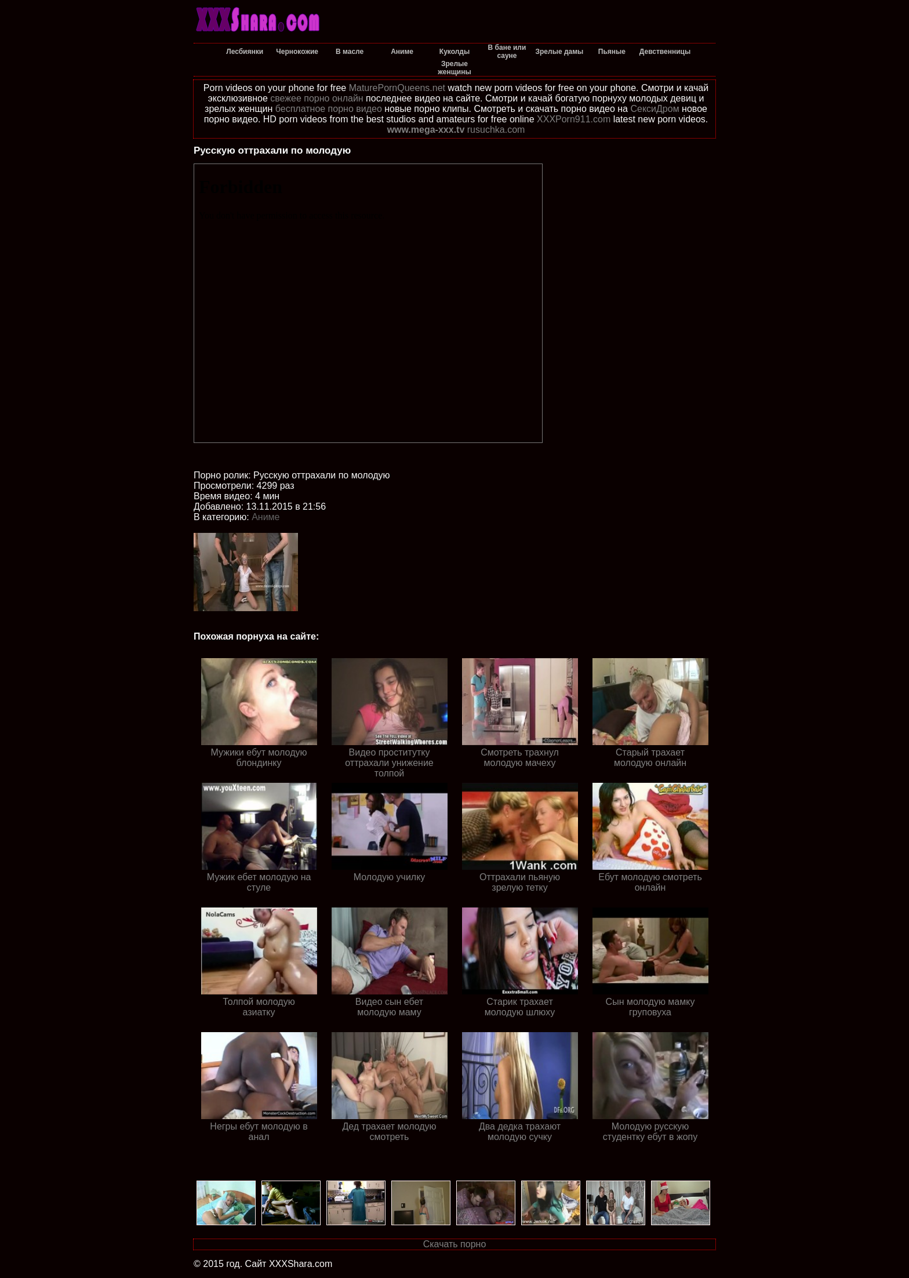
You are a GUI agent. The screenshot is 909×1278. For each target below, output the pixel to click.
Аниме (265, 517)
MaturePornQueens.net (397, 88)
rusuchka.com (496, 130)
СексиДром (654, 109)
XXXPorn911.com (573, 119)
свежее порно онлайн (316, 98)
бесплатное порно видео (328, 109)
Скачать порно (454, 1244)
